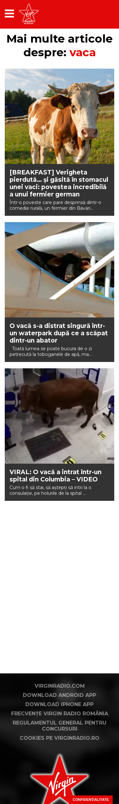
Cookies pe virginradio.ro (59, 738)
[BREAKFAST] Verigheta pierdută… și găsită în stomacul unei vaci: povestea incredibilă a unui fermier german (59, 183)
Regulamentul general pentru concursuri (59, 726)
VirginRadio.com (60, 686)
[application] (98, 13)
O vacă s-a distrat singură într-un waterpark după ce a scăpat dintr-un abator (59, 333)
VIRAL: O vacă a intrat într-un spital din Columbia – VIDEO (56, 475)
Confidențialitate (91, 799)
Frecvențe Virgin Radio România (59, 714)
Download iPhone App (59, 704)
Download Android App (59, 695)
